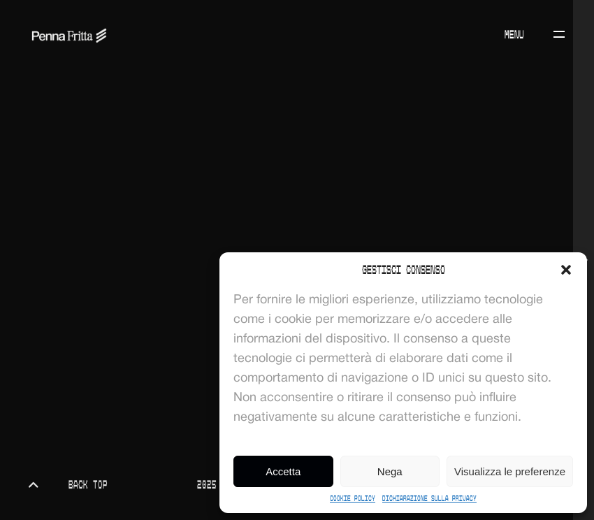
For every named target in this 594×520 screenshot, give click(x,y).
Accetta (283, 471)
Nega (390, 471)
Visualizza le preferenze (509, 471)
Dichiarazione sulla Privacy (429, 498)
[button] (566, 270)
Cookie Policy (352, 498)
